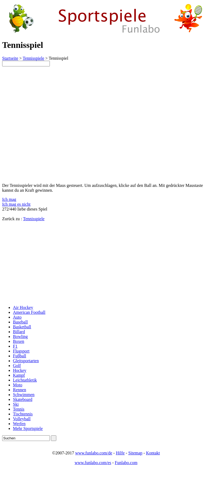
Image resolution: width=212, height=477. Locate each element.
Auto (17, 317)
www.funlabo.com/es (93, 462)
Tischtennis (23, 414)
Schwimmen (23, 394)
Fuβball (19, 356)
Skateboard (22, 399)
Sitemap (135, 453)
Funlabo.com (126, 462)
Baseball (20, 322)
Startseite (10, 58)
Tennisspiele (33, 58)
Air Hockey (23, 307)
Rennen (19, 389)
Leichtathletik (25, 380)
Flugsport (21, 351)
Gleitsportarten (26, 360)
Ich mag (9, 199)
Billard (19, 331)
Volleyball (21, 419)
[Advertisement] (47, 263)
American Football (29, 312)
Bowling (20, 336)
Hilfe (120, 453)
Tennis (18, 409)
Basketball (22, 327)
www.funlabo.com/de (93, 453)
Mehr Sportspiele (28, 428)
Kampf (19, 375)
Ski (16, 404)
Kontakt (153, 453)
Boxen (18, 341)
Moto (17, 385)
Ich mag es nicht (16, 204)
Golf (17, 365)
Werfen (19, 423)
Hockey (19, 370)
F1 (15, 346)
